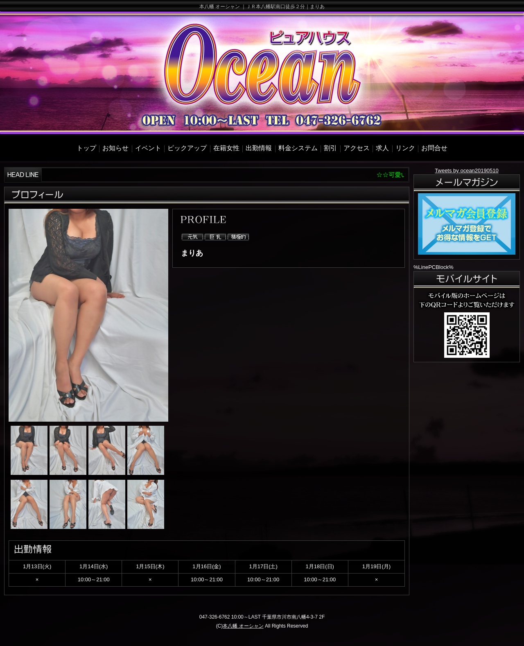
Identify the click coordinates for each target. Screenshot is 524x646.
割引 (330, 148)
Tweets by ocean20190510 (466, 170)
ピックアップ (187, 148)
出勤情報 (259, 148)
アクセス (356, 148)
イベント (148, 148)
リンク (405, 148)
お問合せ (434, 148)
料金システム (298, 148)
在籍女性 (226, 148)
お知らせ (115, 148)
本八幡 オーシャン (243, 626)
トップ (86, 148)
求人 (382, 148)
